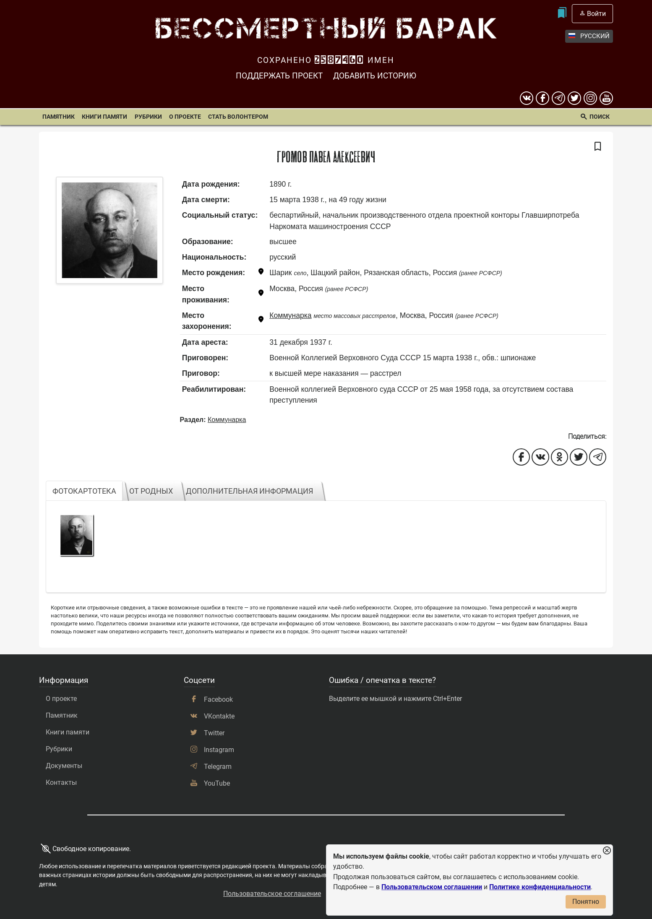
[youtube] (606, 98)
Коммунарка (290, 315)
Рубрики (148, 116)
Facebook (218, 699)
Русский (589, 36)
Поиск (599, 116)
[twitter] (574, 98)
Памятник (58, 116)
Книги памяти (104, 116)
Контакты (61, 782)
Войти (596, 14)
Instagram (219, 750)
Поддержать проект (279, 76)
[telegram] (558, 98)
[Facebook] (542, 98)
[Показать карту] (261, 273)
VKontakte (219, 716)
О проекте (185, 116)
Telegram (218, 767)
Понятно (585, 902)
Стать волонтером (238, 116)
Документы (64, 766)
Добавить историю (374, 76)
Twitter (214, 733)
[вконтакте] (526, 98)
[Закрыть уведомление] (607, 851)
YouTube (217, 783)
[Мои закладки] (561, 13)
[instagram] (590, 98)
